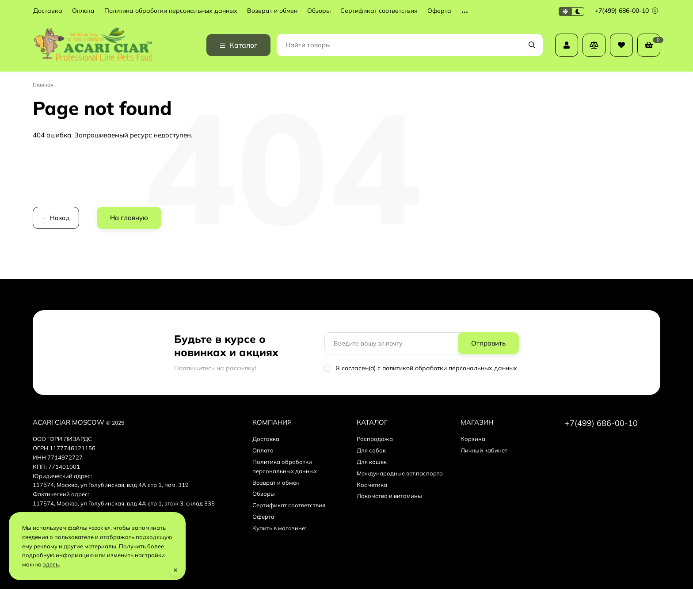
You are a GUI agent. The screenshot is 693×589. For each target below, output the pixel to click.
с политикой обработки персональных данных (447, 368)
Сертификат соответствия (379, 11)
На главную (129, 217)
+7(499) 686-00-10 (626, 11)
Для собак (371, 450)
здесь (51, 564)
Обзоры (319, 11)
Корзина (473, 438)
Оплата (83, 11)
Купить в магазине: (279, 528)
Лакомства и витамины (389, 495)
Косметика (372, 484)
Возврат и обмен (272, 11)
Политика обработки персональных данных (170, 11)
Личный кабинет (484, 450)
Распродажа (375, 438)
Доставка (47, 11)
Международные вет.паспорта (400, 473)
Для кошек (372, 461)
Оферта (439, 11)
